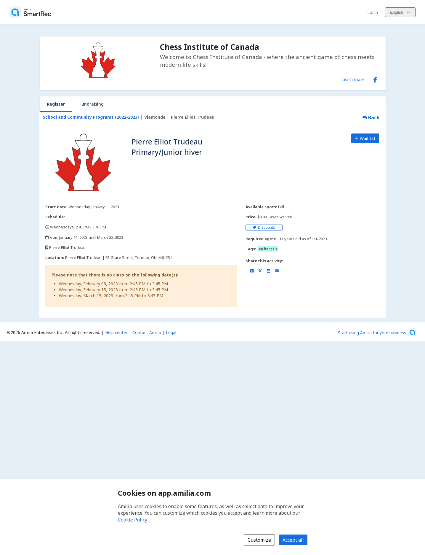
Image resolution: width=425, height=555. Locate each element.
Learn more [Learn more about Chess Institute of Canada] (353, 79)
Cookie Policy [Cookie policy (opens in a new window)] (132, 519)
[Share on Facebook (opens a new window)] (252, 270)
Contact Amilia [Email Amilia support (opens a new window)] (146, 332)
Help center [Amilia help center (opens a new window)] (116, 332)
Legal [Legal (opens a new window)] (171, 332)
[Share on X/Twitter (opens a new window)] (260, 270)
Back (371, 117)
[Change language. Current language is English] (400, 12)
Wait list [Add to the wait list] (365, 138)
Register (56, 104)
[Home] (30, 12)
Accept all (293, 540)
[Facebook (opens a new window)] (375, 78)
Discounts (264, 227)
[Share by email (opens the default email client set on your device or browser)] (277, 270)
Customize (259, 540)
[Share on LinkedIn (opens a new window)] (268, 270)
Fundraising (91, 104)
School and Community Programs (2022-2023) (91, 117)
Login (372, 12)
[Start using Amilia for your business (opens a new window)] (377, 332)
